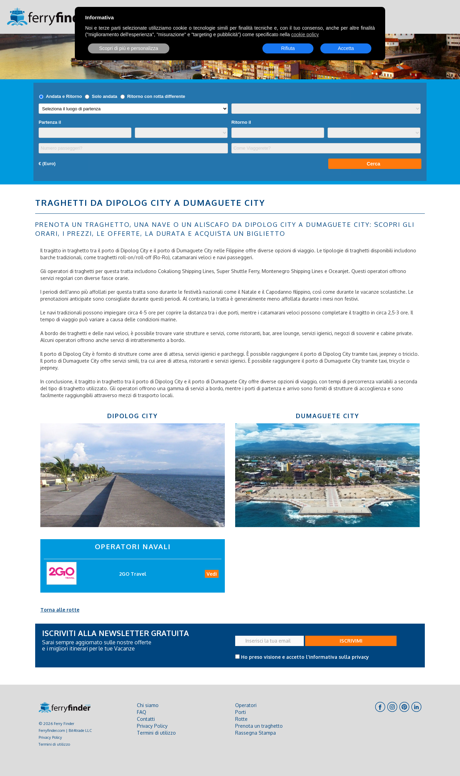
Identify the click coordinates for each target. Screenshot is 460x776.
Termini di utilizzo (54, 744)
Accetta (346, 48)
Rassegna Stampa (255, 733)
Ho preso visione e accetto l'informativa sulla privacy (305, 657)
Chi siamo (148, 705)
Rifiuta (288, 48)
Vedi (212, 574)
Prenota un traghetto (259, 726)
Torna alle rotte (59, 610)
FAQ (141, 712)
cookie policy (305, 34)
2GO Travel (132, 574)
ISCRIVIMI (351, 641)
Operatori (246, 705)
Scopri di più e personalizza (128, 48)
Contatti (146, 719)
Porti (240, 712)
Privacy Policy (50, 737)
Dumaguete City (327, 416)
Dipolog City (132, 416)
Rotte (241, 719)
